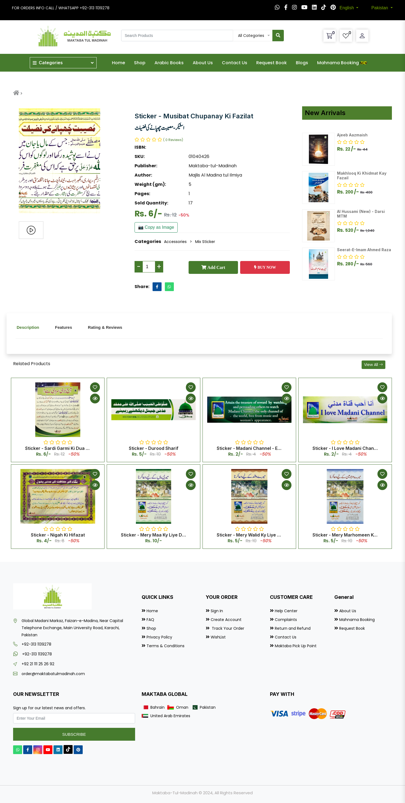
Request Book (271, 63)
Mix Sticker (205, 241)
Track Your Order (227, 628)
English (347, 7)
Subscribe (74, 734)
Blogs (302, 63)
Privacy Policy (159, 637)
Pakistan (380, 7)
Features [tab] (63, 327)
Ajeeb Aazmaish (352, 135)
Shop (139, 63)
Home (118, 63)
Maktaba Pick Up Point (296, 646)
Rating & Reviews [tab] (105, 327)
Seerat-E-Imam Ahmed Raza (364, 249)
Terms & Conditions (165, 646)
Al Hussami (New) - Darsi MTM (361, 213)
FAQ (150, 619)
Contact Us (234, 63)
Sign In (217, 611)
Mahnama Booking (342, 63)
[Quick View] (95, 398)
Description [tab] (28, 327)
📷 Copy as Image (156, 227)
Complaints (286, 619)
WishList (218, 637)
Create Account (226, 619)
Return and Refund (293, 628)
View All (373, 364)
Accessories (175, 241)
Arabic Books (169, 63)
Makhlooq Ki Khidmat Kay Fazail (361, 175)
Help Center (286, 611)
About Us (203, 63)
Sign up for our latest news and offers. (49, 708)
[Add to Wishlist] (95, 387)
